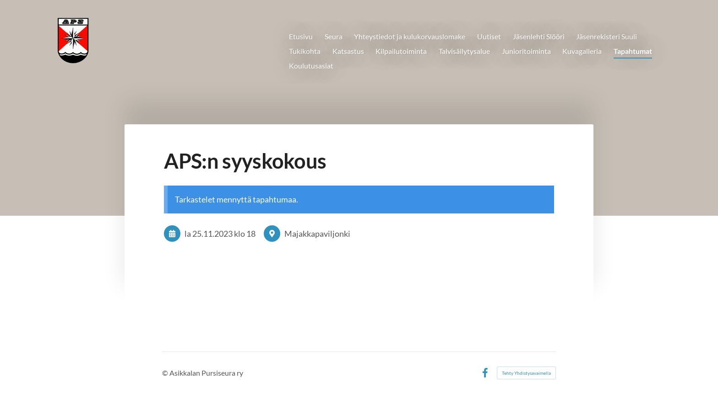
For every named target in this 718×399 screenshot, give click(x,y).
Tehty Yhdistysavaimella (526, 373)
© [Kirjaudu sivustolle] (165, 372)
